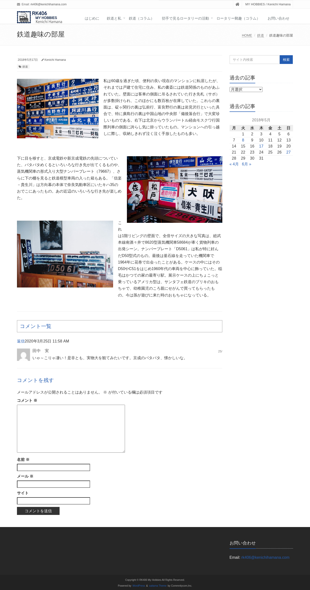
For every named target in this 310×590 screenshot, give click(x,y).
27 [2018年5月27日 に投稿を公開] (288, 152)
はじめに (92, 18)
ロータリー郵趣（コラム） (238, 18)
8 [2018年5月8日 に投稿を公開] (243, 140)
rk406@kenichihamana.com (49, 4)
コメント (27, 400)
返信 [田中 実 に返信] (21, 341)
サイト (23, 493)
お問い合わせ (278, 18)
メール (25, 476)
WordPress (138, 585)
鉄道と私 (114, 18)
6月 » (246, 164)
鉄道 (260, 35)
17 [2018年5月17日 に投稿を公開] (261, 146)
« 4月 (234, 164)
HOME (247, 35)
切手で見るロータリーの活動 (185, 18)
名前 (23, 460)
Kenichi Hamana (55, 60)
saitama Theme (158, 585)
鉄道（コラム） (141, 18)
